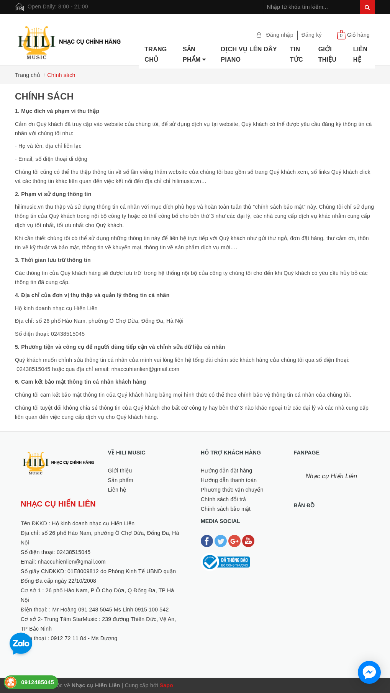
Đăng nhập (279, 35)
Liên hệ (360, 54)
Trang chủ (155, 54)
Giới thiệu (327, 54)
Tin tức (296, 54)
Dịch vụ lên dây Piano (249, 54)
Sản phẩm (194, 54)
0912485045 (37, 682)
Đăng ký (312, 35)
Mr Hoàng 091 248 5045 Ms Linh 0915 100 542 (110, 609)
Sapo (166, 685)
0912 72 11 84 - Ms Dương (84, 638)
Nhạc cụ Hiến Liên (331, 476)
